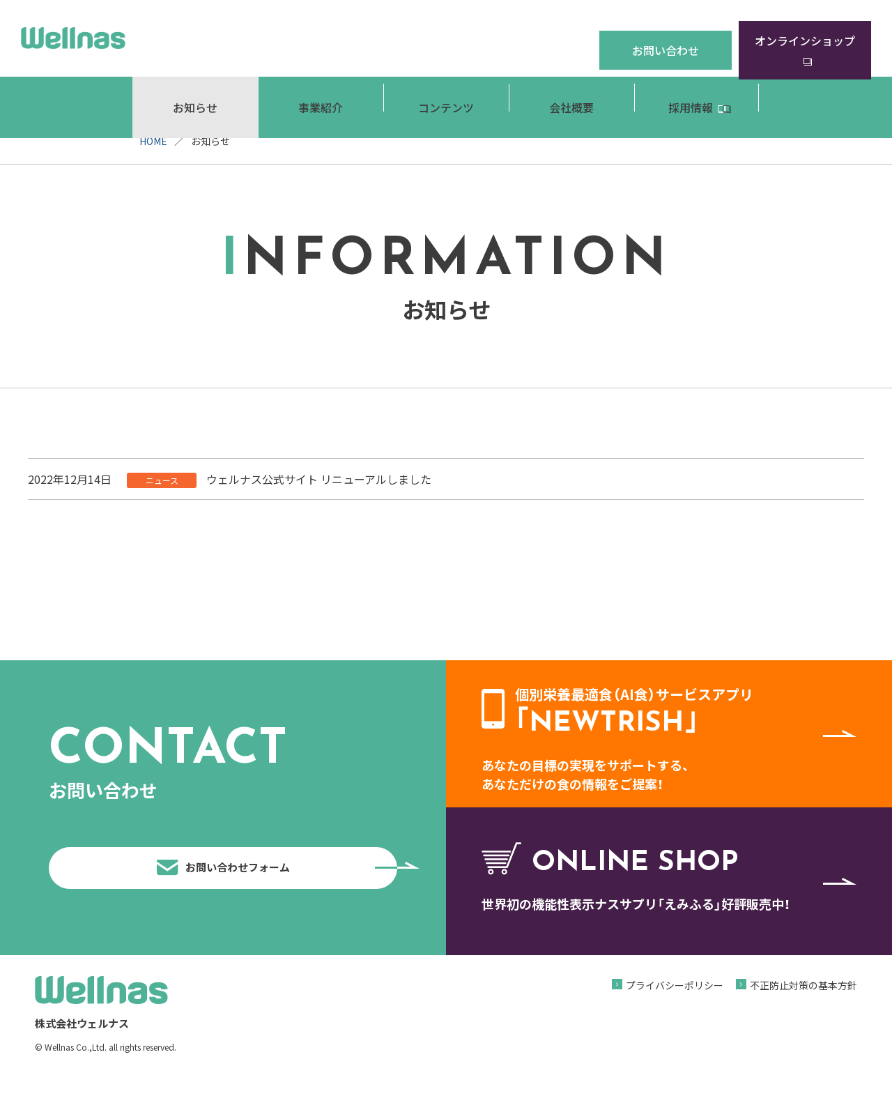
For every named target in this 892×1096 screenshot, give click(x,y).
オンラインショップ (805, 38)
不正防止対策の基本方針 (803, 1006)
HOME (153, 141)
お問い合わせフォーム (273, 878)
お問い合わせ (665, 38)
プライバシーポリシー (674, 1006)
